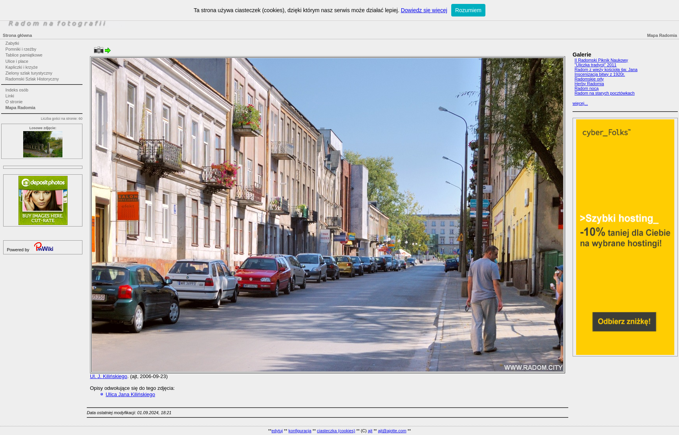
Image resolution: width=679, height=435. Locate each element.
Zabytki (12, 43)
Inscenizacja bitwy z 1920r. (600, 74)
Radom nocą (586, 88)
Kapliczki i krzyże (21, 67)
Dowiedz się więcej (424, 10)
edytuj (277, 430)
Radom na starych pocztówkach (605, 93)
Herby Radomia (589, 83)
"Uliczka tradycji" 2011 (596, 64)
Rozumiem (468, 10)
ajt (370, 430)
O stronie (14, 101)
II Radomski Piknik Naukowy (601, 60)
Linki (9, 95)
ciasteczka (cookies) (336, 430)
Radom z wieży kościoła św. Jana (606, 69)
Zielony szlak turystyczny (28, 73)
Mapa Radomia (20, 107)
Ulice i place (16, 61)
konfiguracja (299, 430)
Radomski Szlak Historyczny (32, 79)
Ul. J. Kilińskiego (108, 376)
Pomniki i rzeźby (21, 49)
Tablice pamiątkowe (23, 55)
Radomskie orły (589, 79)
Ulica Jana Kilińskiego (130, 394)
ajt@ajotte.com (392, 430)
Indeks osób (16, 90)
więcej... (580, 103)
